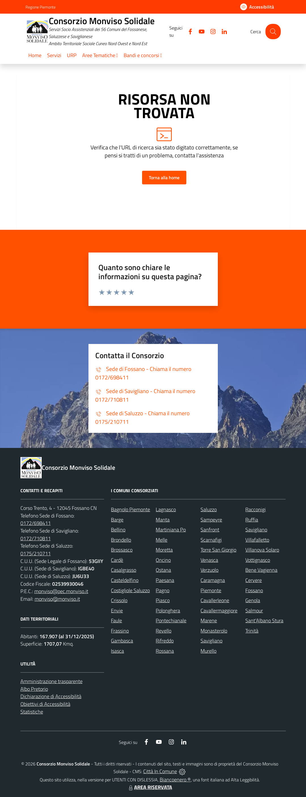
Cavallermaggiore (219, 610)
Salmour (254, 610)
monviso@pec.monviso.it (61, 591)
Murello (208, 651)
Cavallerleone (215, 600)
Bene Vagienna (261, 570)
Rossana (165, 651)
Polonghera (168, 610)
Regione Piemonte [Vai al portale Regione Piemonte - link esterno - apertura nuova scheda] (41, 7)
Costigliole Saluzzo (130, 590)
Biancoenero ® (175, 779)
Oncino (163, 560)
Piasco (163, 600)
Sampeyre (211, 519)
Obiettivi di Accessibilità (45, 704)
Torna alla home (164, 177)
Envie (117, 610)
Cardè (117, 560)
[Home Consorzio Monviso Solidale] (98, 31)
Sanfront (210, 529)
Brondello (121, 540)
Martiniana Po (171, 529)
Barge (117, 519)
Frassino (120, 631)
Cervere (253, 580)
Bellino (118, 529)
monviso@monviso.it (57, 599)
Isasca (117, 651)
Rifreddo (165, 640)
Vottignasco (257, 560)
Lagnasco (166, 509)
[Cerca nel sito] (272, 31)
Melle (161, 540)
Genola (252, 600)
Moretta (164, 550)
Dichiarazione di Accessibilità (50, 696)
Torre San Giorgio (218, 550)
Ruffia (251, 519)
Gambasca (122, 640)
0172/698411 (35, 523)
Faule (116, 620)
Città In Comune (160, 771)
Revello (163, 631)
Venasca (209, 560)
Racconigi (255, 509)
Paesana (165, 580)
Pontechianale (171, 620)
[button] (100, 56)
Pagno (162, 590)
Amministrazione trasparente (51, 681)
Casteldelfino (124, 580)
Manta (163, 519)
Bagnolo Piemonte (130, 509)
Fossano (254, 590)
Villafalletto (257, 540)
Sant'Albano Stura (264, 620)
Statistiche (31, 711)
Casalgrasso (123, 570)
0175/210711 (35, 553)
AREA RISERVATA (149, 787)
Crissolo (119, 600)
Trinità (251, 631)
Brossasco (121, 550)
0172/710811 (35, 538)
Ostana (163, 570)
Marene (209, 620)
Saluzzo (209, 509)
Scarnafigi (211, 540)
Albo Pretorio (34, 689)
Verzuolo (209, 570)
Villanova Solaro (262, 550)
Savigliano (256, 529)
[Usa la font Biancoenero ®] (257, 7)
